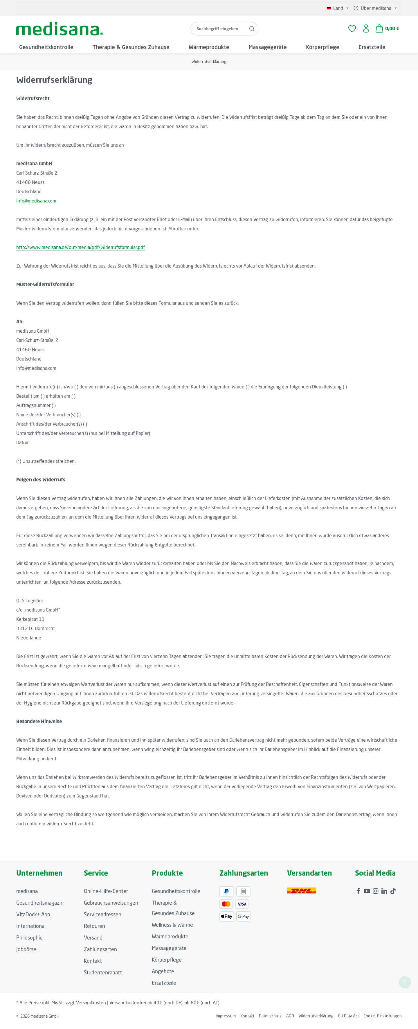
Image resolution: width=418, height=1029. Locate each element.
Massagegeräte (169, 952)
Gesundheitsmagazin (40, 906)
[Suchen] (252, 30)
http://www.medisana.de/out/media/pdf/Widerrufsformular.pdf (80, 251)
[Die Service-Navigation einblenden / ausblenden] (375, 8)
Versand (93, 941)
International (31, 930)
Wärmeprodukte (170, 940)
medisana (27, 895)
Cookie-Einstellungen (382, 1020)
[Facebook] (359, 893)
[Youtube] (367, 893)
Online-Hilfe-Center (106, 895)
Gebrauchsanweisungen (111, 906)
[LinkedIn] (385, 893)
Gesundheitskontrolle (176, 895)
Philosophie (29, 941)
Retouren (94, 930)
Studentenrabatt (103, 976)
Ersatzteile (164, 987)
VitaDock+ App (33, 918)
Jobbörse (26, 953)
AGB (290, 1020)
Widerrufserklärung (316, 1020)
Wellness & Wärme (172, 929)
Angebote (163, 975)
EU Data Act (348, 1020)
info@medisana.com (36, 205)
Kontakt (93, 965)
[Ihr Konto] (365, 30)
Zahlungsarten (100, 953)
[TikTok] (393, 893)
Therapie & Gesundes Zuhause (173, 912)
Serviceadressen (102, 918)
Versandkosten (91, 1007)
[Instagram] (376, 893)
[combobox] (218, 30)
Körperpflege (167, 963)
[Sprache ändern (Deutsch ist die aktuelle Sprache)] (337, 8)
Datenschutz (270, 1020)
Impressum (226, 1020)
